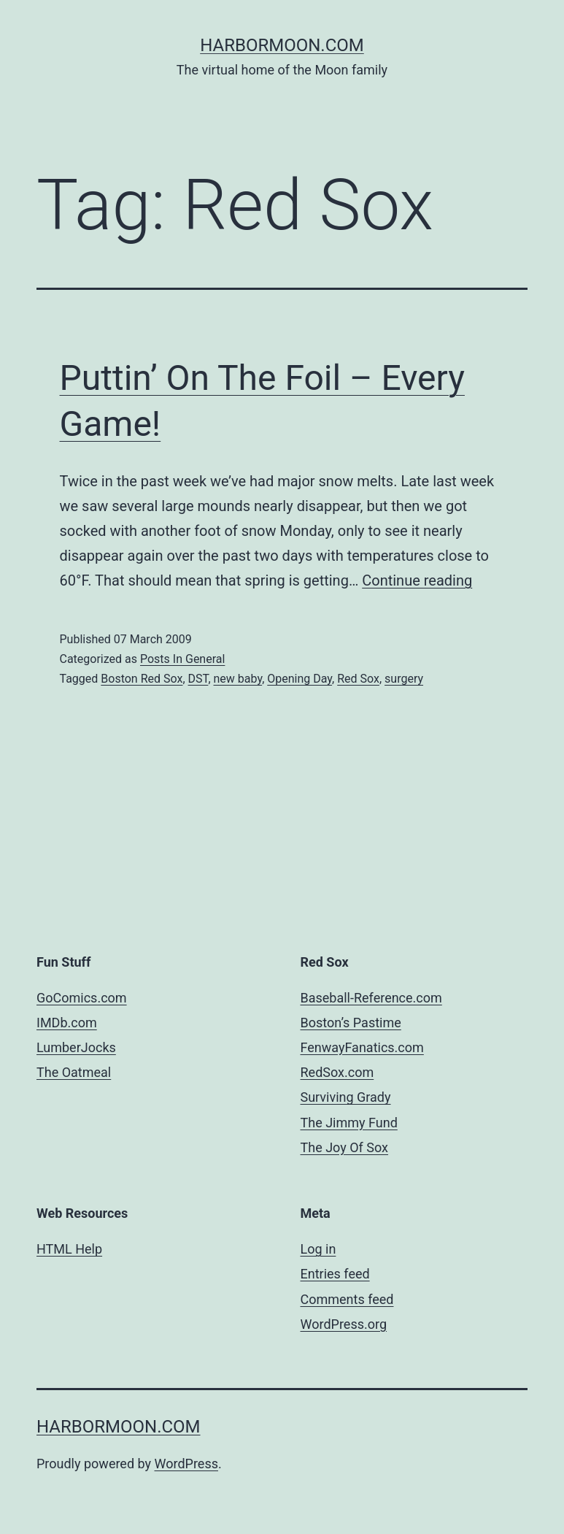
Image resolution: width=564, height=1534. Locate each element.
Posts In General (182, 659)
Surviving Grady (346, 1097)
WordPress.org (344, 1324)
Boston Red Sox (141, 679)
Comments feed (347, 1299)
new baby (238, 679)
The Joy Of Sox (345, 1147)
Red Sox (358, 679)
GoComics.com (81, 997)
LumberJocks (76, 1047)
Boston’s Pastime (351, 1022)
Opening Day (299, 679)
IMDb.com (66, 1022)
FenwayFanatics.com (362, 1047)
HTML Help (69, 1249)
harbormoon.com (282, 45)
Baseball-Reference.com (371, 997)
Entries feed (335, 1273)
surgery (404, 679)
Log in (318, 1249)
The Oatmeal (73, 1072)
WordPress (186, 1463)
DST (198, 679)
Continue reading (417, 580)
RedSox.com (337, 1072)
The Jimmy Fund (349, 1122)
